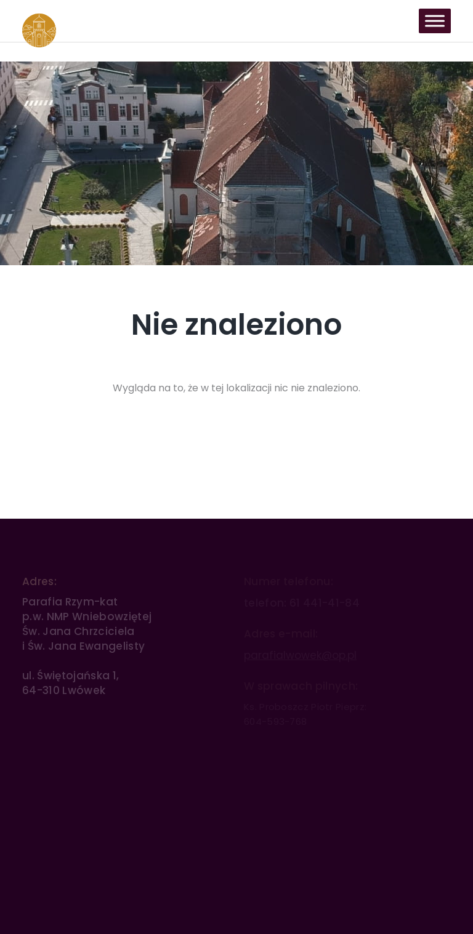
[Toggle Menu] (435, 20)
